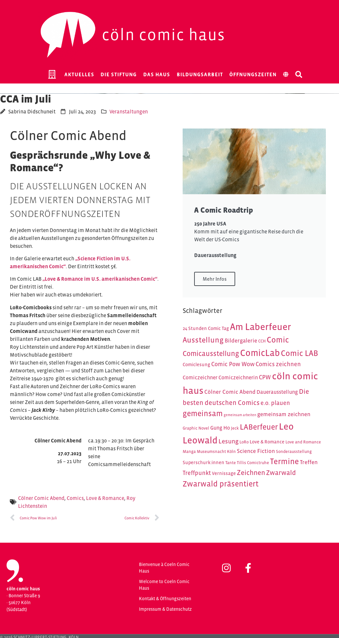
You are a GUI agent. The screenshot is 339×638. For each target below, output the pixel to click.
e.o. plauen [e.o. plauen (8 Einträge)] (275, 402)
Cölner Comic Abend (41, 498)
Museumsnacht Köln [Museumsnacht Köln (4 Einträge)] (216, 451)
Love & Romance (105, 498)
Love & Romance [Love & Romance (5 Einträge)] (267, 441)
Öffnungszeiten (253, 74)
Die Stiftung (119, 74)
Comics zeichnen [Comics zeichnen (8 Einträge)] (278, 364)
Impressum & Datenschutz (165, 609)
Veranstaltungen (128, 111)
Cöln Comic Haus (163, 35)
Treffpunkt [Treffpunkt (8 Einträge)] (197, 472)
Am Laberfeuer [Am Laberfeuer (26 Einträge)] (260, 326)
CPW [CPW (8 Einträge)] (265, 377)
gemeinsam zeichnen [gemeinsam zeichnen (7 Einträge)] (283, 414)
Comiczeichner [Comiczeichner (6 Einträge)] (200, 377)
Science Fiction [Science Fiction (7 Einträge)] (256, 451)
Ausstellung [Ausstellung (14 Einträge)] (203, 340)
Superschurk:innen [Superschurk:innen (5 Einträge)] (203, 462)
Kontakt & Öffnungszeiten (165, 598)
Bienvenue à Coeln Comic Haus (164, 568)
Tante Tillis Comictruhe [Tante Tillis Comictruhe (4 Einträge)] (247, 462)
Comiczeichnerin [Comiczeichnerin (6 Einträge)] (238, 377)
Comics (75, 498)
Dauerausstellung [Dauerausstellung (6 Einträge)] (277, 392)
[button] (299, 74)
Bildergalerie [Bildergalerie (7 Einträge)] (241, 340)
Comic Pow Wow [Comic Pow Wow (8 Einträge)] (233, 364)
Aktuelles (79, 74)
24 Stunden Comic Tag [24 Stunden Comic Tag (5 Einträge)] (206, 328)
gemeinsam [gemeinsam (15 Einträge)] (203, 413)
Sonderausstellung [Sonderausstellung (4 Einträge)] (294, 451)
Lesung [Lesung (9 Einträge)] (228, 441)
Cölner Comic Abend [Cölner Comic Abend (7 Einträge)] (230, 392)
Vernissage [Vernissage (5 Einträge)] (224, 473)
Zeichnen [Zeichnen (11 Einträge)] (251, 473)
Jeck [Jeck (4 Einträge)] (235, 428)
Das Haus (156, 74)
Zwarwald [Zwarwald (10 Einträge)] (281, 472)
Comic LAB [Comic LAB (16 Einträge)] (299, 353)
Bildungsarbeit (200, 74)
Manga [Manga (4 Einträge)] (189, 451)
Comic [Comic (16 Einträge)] (278, 339)
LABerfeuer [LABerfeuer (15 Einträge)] (259, 426)
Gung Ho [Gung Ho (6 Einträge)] (220, 428)
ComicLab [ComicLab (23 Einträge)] (260, 353)
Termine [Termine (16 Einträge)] (284, 461)
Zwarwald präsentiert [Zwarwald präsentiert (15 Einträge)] (221, 483)
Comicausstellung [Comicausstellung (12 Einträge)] (211, 353)
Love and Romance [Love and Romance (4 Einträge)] (303, 441)
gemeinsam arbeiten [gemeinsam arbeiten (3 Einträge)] (240, 415)
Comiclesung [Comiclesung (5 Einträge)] (196, 364)
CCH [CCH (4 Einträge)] (262, 341)
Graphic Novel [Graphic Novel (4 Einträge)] (196, 428)
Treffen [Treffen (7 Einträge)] (309, 462)
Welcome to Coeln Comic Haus (164, 585)
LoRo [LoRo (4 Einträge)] (244, 441)
